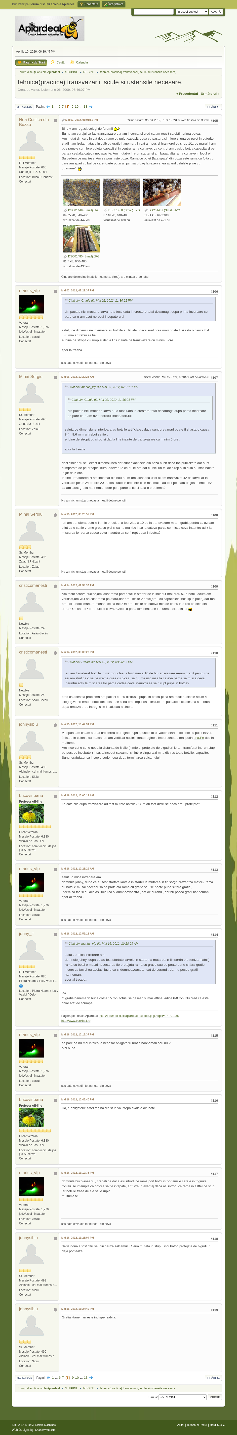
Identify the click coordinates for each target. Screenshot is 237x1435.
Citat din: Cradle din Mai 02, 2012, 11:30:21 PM (101, 300)
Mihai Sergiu (31, 376)
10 (77, 106)
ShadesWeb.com (45, 1429)
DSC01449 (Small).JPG (81, 210)
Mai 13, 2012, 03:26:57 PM (77, 514)
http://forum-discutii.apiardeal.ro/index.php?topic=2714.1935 (139, 1016)
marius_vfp (29, 290)
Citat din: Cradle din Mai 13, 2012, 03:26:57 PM (101, 662)
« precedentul (187, 93)
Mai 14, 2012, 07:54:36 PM (77, 585)
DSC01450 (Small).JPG (122, 210)
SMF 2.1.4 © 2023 (23, 1424)
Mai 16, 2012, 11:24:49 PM (77, 1308)
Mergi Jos (24, 106)
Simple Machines (45, 1424)
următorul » (210, 93)
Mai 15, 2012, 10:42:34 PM (77, 724)
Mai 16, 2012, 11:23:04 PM (77, 1237)
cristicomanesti (33, 585)
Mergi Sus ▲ (217, 1424)
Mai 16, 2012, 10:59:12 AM (77, 933)
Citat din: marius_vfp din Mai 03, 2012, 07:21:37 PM (104, 387)
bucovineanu (31, 795)
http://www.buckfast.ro (75, 1021)
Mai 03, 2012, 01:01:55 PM (81, 119)
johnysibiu (28, 724)
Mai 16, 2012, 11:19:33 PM (77, 1172)
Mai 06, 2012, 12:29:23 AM (77, 376)
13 (85, 106)
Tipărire (213, 106)
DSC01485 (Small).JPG (81, 256)
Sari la (153, 1397)
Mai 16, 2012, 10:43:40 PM (77, 1099)
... (56, 106)
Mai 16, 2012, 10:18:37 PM (77, 1034)
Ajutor (180, 1424)
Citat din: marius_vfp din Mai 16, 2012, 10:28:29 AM (103, 943)
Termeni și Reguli (197, 1424)
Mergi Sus (24, 1377)
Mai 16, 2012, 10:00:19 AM (77, 795)
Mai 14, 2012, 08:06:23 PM (77, 652)
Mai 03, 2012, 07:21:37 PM (77, 290)
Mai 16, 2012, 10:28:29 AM (77, 868)
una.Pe (199, 738)
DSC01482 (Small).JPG (162, 210)
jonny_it (26, 933)
